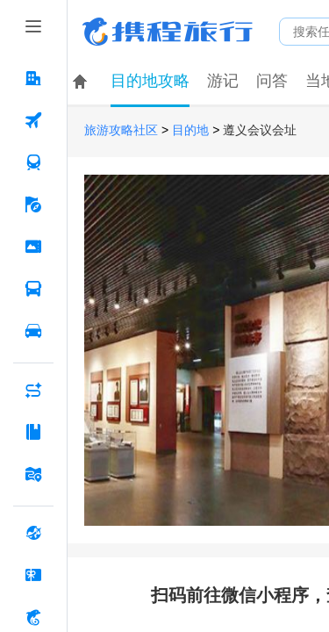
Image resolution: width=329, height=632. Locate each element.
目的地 (190, 130)
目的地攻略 (150, 81)
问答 (272, 81)
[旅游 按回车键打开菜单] (33, 204)
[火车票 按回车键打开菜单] (33, 162)
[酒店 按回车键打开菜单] (33, 78)
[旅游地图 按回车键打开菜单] (33, 474)
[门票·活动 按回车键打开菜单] (33, 246)
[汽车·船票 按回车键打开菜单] (33, 288)
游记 (223, 81)
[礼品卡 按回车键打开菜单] (33, 575)
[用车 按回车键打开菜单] (33, 330)
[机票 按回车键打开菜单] (33, 120)
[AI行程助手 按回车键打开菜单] (33, 389)
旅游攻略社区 (121, 130)
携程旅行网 (167, 32)
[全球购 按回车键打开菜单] (33, 532)
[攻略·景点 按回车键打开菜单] (33, 431)
